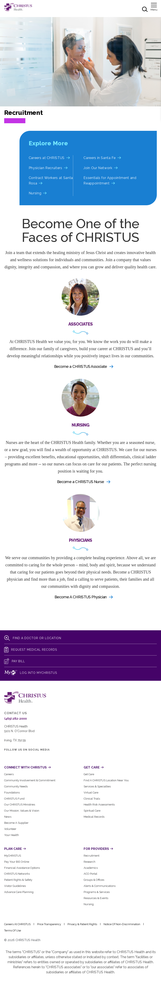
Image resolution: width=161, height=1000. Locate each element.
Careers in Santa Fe (99, 158)
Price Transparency (49, 924)
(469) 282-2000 (15, 718)
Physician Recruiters (45, 168)
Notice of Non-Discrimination (122, 924)
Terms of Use (12, 930)
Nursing (35, 193)
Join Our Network (97, 168)
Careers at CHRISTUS (47, 158)
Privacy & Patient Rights (82, 924)
